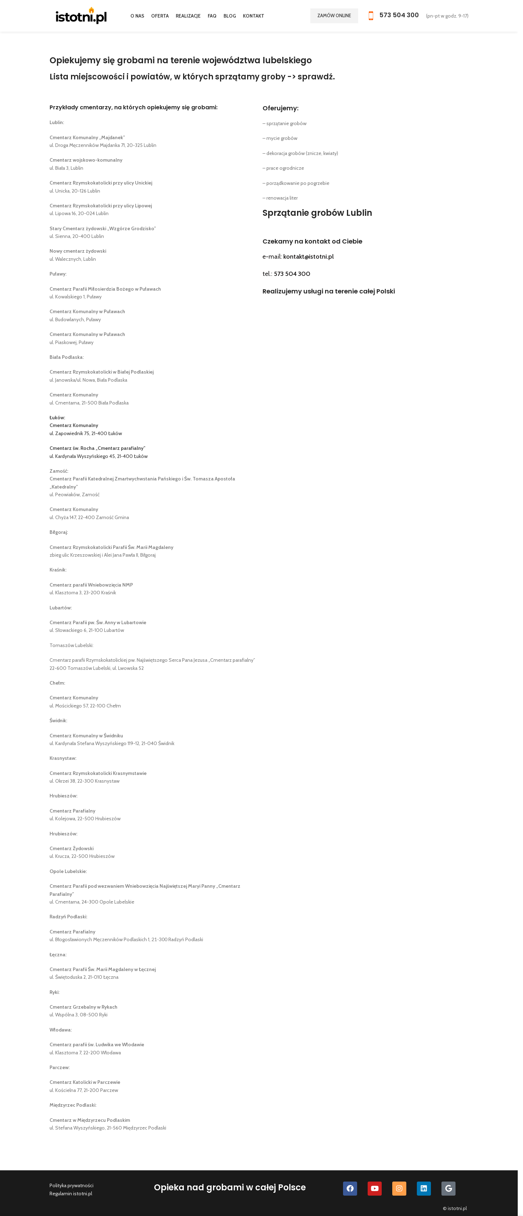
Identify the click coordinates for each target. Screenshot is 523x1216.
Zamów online (334, 15)
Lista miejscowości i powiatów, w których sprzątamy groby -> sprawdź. (192, 76)
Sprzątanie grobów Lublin (317, 213)
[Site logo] (81, 15)
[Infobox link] (392, 16)
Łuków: (57, 417)
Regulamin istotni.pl (71, 1193)
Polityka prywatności (71, 1185)
